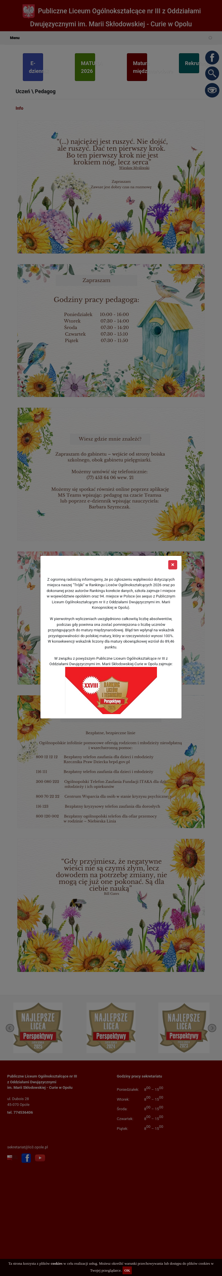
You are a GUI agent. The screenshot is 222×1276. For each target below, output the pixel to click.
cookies (56, 1263)
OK (127, 1270)
